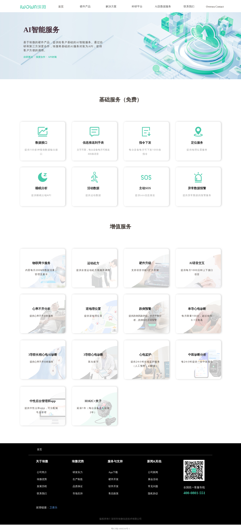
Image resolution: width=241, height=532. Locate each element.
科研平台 (137, 6)
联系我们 (189, 6)
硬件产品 (85, 6)
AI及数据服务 (163, 6)
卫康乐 (53, 507)
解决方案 (111, 6)
